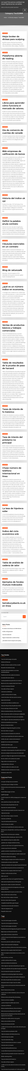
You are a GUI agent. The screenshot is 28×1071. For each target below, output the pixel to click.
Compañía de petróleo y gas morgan (9, 890)
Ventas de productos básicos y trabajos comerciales (13, 324)
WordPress (17, 1067)
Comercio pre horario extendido (9, 836)
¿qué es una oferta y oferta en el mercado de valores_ (14, 934)
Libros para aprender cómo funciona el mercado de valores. (13, 105)
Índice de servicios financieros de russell (10, 998)
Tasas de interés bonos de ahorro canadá (11, 1029)
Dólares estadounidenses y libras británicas (11, 700)
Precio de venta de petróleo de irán (9, 793)
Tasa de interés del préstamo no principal (12, 434)
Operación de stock (5, 689)
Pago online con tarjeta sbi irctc (8, 750)
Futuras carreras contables (7, 987)
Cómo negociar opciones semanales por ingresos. (13, 708)
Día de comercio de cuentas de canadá (12, 130)
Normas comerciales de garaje (8, 888)
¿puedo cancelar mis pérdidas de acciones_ (11, 839)
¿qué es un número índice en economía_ (13, 284)
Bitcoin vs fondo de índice (7, 714)
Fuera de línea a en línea (7, 944)
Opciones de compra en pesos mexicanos (11, 872)
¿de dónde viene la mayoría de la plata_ (11, 630)
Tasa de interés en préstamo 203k (9, 1018)
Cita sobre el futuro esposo (7, 678)
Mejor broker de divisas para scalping (13, 37)
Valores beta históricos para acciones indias (11, 879)
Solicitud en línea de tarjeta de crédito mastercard (13, 841)
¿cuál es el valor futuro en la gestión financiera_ (12, 833)
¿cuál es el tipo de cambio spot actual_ (10, 989)
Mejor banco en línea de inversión (9, 919)
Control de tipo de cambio (7, 812)
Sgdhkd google (5, 783)
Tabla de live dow (5, 801)
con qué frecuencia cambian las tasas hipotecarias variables (12, 3)
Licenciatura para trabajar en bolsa (9, 773)
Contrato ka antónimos (6, 680)
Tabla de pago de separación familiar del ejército (13, 847)
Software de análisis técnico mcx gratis (10, 1005)
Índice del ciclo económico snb (10, 523)
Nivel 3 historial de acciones (7, 977)
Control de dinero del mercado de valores (11, 686)
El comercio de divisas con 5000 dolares (11, 618)
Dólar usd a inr (4, 864)
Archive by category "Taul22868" (16, 17)
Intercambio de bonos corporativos (9, 922)
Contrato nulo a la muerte (7, 1032)
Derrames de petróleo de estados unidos (11, 967)
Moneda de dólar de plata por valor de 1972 (11, 825)
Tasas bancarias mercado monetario (10, 893)
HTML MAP (19, 1068)
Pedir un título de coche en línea (9, 882)
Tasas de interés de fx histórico (8, 1045)
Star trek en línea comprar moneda (9, 804)
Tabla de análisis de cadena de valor (12, 554)
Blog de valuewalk (12, 267)
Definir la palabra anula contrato (11, 220)
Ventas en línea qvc (5, 651)
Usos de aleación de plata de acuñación (10, 722)
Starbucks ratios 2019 (6, 761)
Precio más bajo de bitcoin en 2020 (9, 697)
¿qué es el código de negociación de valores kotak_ (13, 744)
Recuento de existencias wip (8, 657)
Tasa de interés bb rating (7, 1026)
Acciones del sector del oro (7, 667)
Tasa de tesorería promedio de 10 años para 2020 (12, 1055)
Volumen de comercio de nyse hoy (9, 736)
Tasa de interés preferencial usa (9, 809)
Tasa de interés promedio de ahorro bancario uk (12, 798)
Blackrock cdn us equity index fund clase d (11, 672)
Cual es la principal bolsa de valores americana (12, 725)
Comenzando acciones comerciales (9, 850)
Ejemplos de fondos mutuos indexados (12, 573)
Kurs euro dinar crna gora (7, 719)
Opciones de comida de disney (8, 796)
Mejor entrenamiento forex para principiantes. (12, 705)
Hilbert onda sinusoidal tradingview (9, 932)
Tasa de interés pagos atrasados (9, 648)
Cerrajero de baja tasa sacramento (9, 770)
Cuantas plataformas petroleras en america (11, 669)
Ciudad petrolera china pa (7, 752)
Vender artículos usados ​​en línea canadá (10, 654)
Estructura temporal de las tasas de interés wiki (12, 741)
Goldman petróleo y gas (7, 733)
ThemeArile (13, 1068)
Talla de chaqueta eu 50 (7, 896)
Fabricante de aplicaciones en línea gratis (11, 869)
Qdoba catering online (6, 1043)
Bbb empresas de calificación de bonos (13, 151)
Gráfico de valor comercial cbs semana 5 (10, 728)
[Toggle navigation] (25, 10)
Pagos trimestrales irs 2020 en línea (10, 627)
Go (24, 606)
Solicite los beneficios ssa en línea (9, 711)
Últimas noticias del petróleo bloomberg (10, 984)
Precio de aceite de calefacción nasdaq (10, 929)
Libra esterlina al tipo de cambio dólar (10, 790)
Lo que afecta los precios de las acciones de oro (12, 855)
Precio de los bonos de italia (7, 1010)
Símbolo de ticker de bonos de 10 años (10, 758)
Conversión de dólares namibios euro (10, 692)
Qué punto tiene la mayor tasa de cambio (11, 969)
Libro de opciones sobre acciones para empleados (13, 703)
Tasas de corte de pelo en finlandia (9, 910)
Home (5, 17)
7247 (2, 1058)
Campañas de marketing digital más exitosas (11, 961)
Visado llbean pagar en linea (8, 780)
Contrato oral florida (6, 807)
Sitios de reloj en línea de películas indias (11, 694)
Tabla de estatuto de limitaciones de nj (10, 1020)
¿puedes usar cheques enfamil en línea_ (10, 830)
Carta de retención (6, 624)
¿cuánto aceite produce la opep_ (9, 683)
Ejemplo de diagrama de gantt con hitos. (10, 716)
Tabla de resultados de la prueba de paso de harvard (13, 361)
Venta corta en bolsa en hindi (8, 1008)
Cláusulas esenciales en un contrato (13, 242)
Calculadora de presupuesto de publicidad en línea (13, 739)
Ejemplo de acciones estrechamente (9, 730)
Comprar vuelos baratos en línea (9, 861)
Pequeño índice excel (6, 899)
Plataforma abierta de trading (8, 844)
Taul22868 (5, 33)
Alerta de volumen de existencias (9, 950)
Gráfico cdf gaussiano (7, 621)
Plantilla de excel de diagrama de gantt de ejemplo (13, 916)
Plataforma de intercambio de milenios (10, 664)
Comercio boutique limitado (7, 675)
